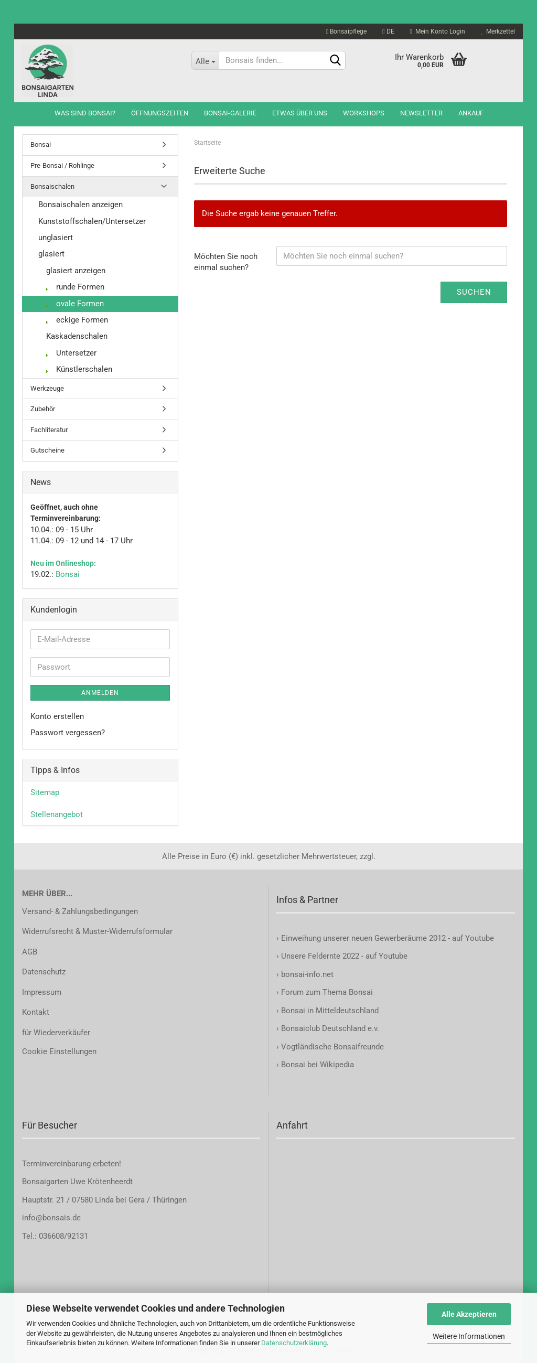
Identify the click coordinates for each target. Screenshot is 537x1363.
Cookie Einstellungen (59, 1051)
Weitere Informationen (469, 1336)
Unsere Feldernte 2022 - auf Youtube (344, 956)
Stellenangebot (56, 814)
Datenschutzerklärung (294, 1343)
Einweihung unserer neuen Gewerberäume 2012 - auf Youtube (387, 938)
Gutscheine (47, 450)
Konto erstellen (57, 716)
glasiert (51, 254)
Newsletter (421, 113)
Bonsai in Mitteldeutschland (330, 1010)
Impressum (41, 992)
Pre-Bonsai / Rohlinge (62, 165)
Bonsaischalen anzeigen (80, 204)
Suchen (474, 292)
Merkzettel (498, 31)
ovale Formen (75, 303)
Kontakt (35, 1012)
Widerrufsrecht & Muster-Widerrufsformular (97, 931)
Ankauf (471, 113)
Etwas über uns (299, 113)
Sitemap (44, 792)
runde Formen (75, 287)
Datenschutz (44, 971)
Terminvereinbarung (57, 1163)
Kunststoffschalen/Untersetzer (92, 221)
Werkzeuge (47, 388)
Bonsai (40, 144)
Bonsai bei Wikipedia (317, 1064)
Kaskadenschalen (77, 336)
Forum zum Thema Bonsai (327, 992)
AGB (29, 952)
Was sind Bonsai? (85, 113)
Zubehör (42, 409)
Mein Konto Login (437, 31)
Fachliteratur (49, 430)
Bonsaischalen (52, 186)
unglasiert (55, 237)
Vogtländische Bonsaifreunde (332, 1046)
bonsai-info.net (306, 974)
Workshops (363, 113)
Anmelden (100, 692)
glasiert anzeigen (75, 270)
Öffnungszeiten (159, 113)
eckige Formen (77, 320)
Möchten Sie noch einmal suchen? (225, 262)
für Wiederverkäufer (56, 1032)
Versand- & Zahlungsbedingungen (80, 911)
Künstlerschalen (79, 369)
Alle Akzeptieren (469, 1314)
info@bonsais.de (51, 1217)
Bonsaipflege (346, 31)
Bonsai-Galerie (230, 113)
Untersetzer (71, 353)
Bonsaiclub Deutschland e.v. (330, 1028)
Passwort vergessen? (67, 732)
